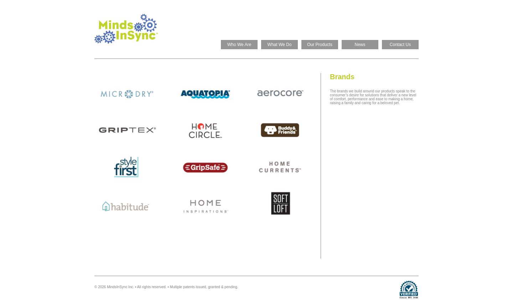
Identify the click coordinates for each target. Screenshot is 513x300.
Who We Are (239, 44)
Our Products (319, 44)
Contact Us (400, 44)
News (359, 44)
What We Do (280, 44)
